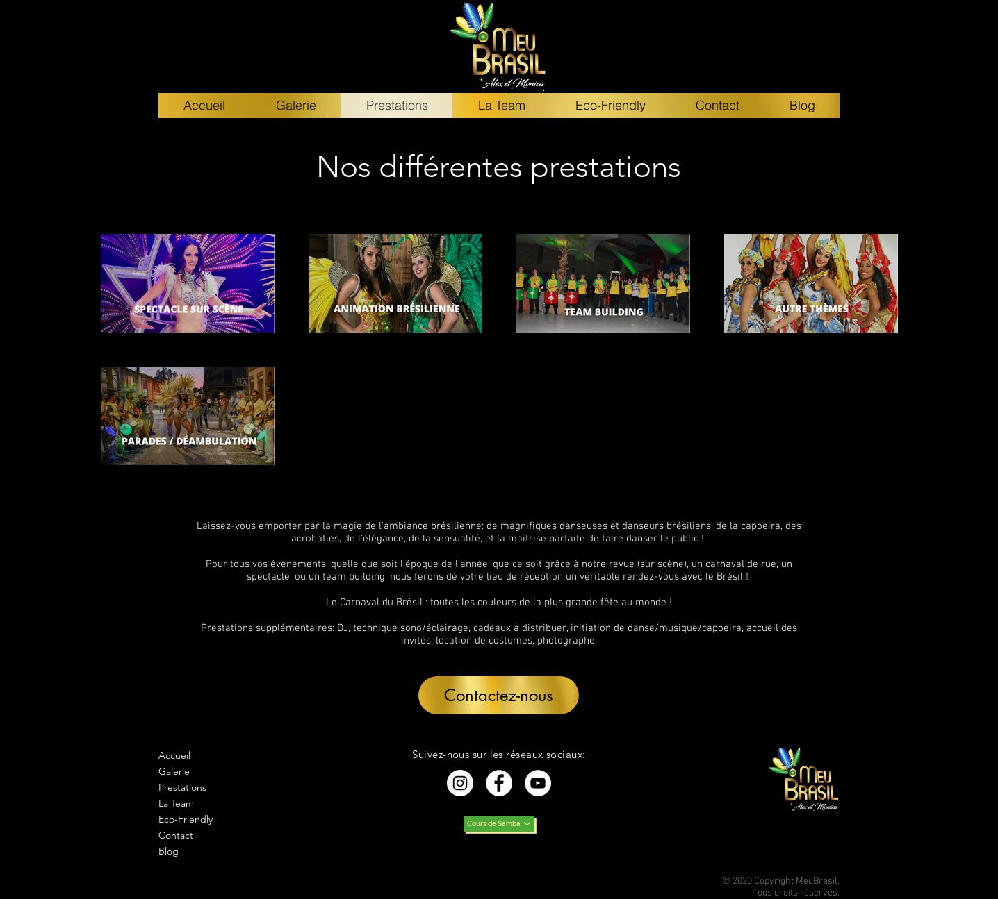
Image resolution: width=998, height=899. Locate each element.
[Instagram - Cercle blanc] (460, 783)
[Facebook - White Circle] (499, 783)
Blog (168, 851)
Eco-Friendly (185, 819)
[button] (498, 695)
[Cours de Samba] (499, 824)
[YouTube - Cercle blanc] (538, 783)
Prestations (182, 787)
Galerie (174, 771)
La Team (176, 803)
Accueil (174, 755)
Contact (175, 835)
